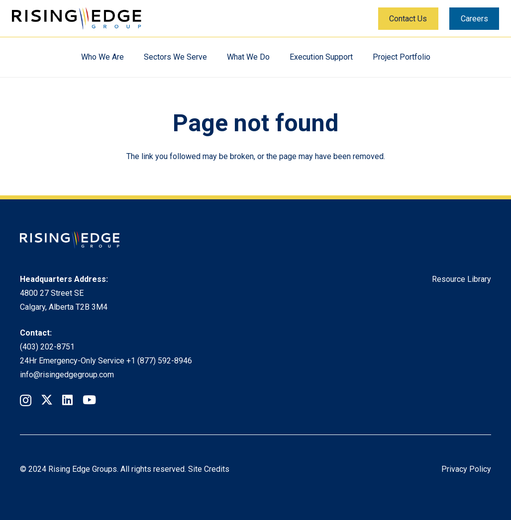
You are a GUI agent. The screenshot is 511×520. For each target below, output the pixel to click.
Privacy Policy (466, 469)
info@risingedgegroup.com (67, 374)
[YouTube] (89, 400)
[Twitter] (47, 400)
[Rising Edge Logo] (76, 18)
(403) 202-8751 (47, 346)
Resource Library (461, 279)
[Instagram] (25, 400)
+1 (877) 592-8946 (159, 360)
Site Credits (208, 469)
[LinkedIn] (67, 400)
